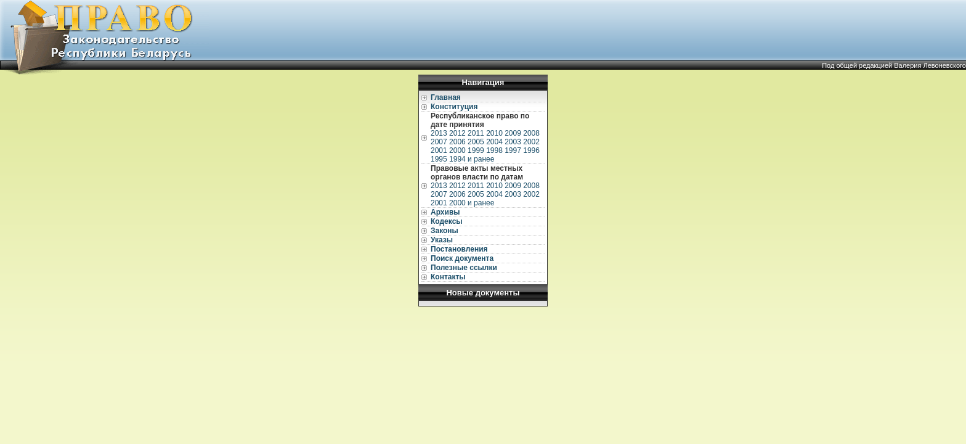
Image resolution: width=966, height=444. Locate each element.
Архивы (445, 212)
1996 (531, 150)
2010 (494, 133)
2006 (457, 142)
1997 (513, 150)
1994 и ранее (471, 159)
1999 (476, 150)
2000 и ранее (471, 203)
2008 (531, 133)
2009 (513, 133)
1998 (494, 150)
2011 (476, 133)
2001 (439, 150)
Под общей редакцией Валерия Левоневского (894, 65)
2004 (494, 142)
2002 (531, 142)
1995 (439, 159)
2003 (513, 142)
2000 (457, 150)
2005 (476, 142)
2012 (457, 133)
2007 (439, 142)
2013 (439, 133)
